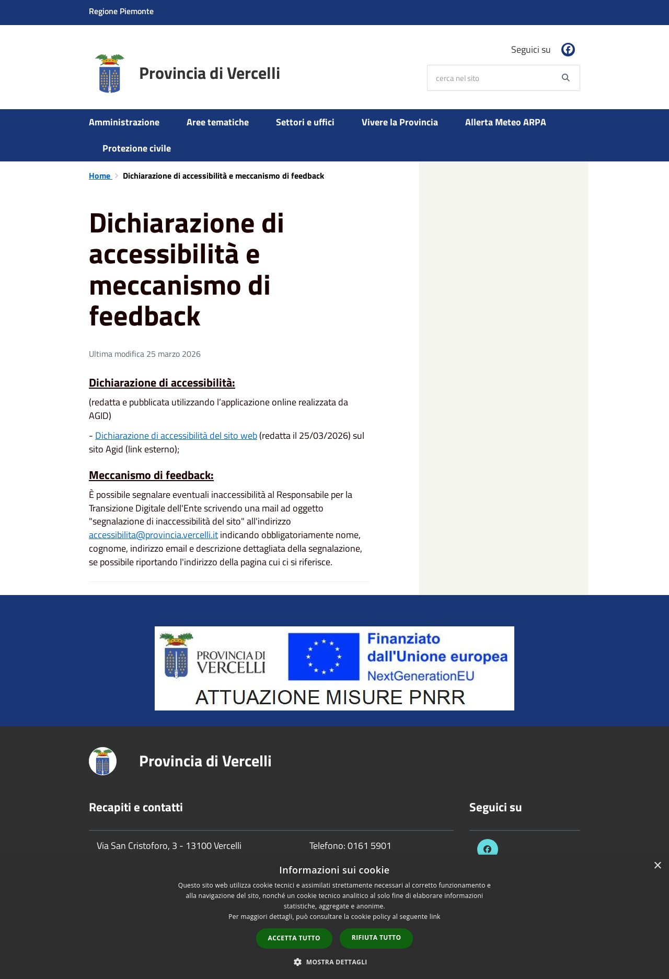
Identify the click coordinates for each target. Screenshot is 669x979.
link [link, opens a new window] (435, 916)
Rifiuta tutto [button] (376, 937)
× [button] (657, 866)
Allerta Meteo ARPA (505, 122)
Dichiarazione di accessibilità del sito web (176, 435)
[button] (334, 961)
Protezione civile (136, 148)
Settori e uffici (305, 122)
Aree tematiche (218, 122)
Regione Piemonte (121, 11)
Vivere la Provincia (400, 122)
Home (100, 175)
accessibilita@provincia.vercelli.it (153, 535)
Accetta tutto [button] (294, 938)
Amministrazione (124, 122)
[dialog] (334, 917)
